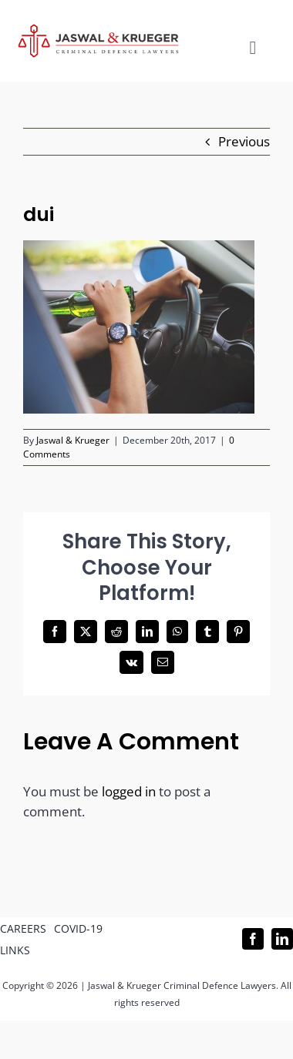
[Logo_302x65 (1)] (98, 30)
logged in (129, 791)
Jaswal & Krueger (72, 440)
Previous (244, 141)
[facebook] (253, 939)
